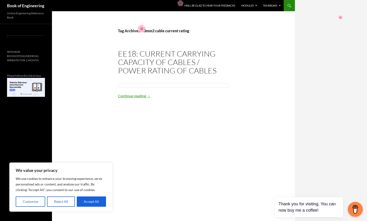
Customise (30, 201)
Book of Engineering (25, 5)
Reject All (61, 201)
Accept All (91, 201)
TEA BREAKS (270, 5)
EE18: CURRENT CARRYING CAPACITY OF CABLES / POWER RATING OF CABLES (167, 62)
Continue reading (134, 96)
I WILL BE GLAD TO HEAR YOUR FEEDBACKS (209, 5)
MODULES (247, 5)
